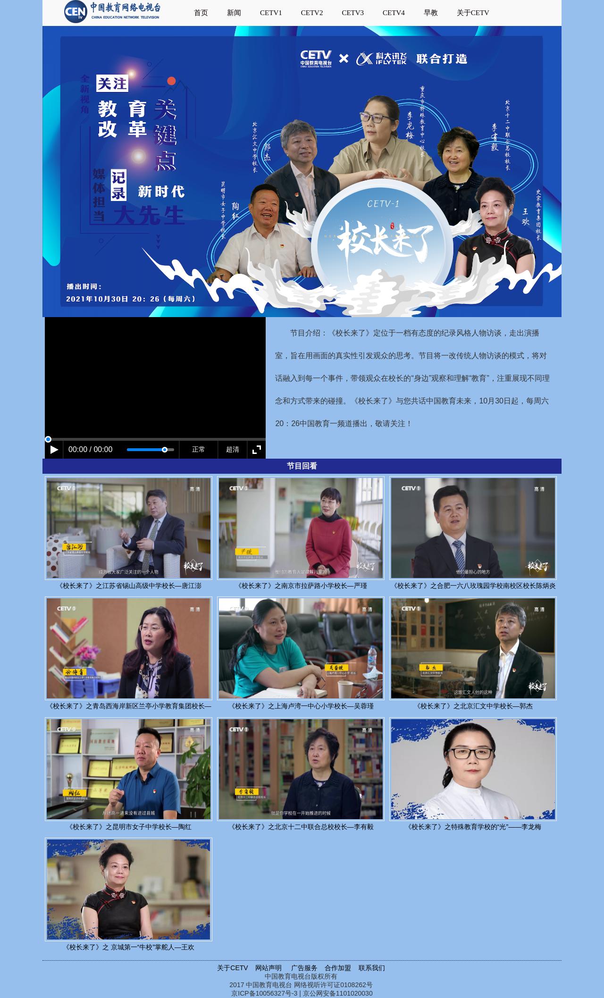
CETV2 (312, 13)
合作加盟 (339, 968)
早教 (431, 13)
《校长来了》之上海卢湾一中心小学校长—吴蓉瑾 (301, 706)
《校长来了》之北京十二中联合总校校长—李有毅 (301, 826)
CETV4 (394, 13)
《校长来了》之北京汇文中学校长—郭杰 (473, 706)
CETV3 (353, 13)
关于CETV (473, 13)
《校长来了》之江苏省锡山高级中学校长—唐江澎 (128, 585)
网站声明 (268, 968)
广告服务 (304, 968)
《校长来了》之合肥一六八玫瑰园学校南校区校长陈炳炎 (473, 585)
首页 (201, 13)
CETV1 (271, 13)
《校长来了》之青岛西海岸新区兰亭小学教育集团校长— (128, 706)
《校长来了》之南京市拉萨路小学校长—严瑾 (301, 585)
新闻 (234, 13)
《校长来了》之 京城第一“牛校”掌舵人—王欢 (128, 947)
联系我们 (373, 968)
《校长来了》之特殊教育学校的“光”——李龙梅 (473, 826)
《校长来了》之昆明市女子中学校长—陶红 (129, 826)
